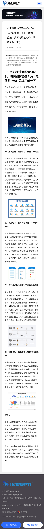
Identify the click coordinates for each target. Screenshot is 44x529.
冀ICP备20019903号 (9, 512)
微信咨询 (32, 525)
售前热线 (11, 525)
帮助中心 (32, 517)
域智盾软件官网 (22, 517)
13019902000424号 (8, 517)
